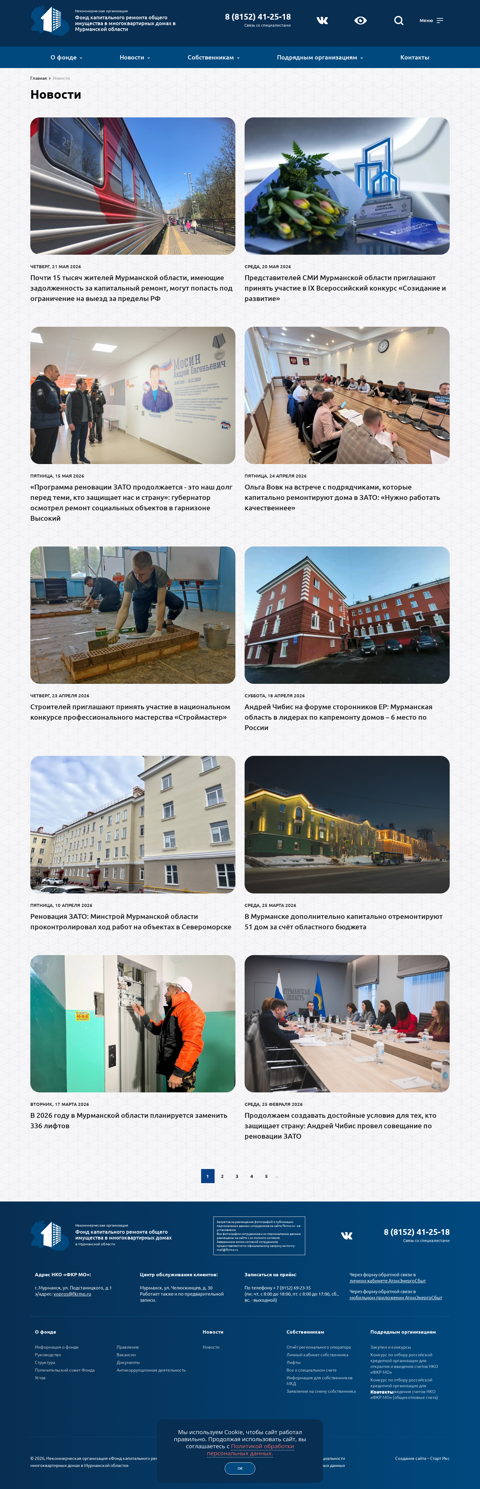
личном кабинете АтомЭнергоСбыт (388, 1279)
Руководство (48, 1353)
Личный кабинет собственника (317, 1353)
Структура (45, 1361)
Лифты (294, 1361)
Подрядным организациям (320, 56)
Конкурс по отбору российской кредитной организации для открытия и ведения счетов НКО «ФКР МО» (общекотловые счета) (404, 1388)
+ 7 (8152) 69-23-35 (292, 1286)
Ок (240, 1468)
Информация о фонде (57, 1346)
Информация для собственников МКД (320, 1379)
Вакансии (126, 1353)
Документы (128, 1361)
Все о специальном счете (312, 1369)
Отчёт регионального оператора (319, 1346)
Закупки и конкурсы (390, 1346)
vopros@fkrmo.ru (72, 1293)
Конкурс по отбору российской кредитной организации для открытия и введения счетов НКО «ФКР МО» (404, 1362)
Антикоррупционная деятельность (151, 1369)
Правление (128, 1346)
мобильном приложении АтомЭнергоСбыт (396, 1296)
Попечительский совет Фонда (65, 1369)
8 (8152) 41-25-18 (258, 16)
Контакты (414, 56)
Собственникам (214, 56)
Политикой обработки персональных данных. (250, 1449)
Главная (38, 78)
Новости (135, 56)
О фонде (66, 56)
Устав (40, 1376)
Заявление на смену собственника (321, 1390)
